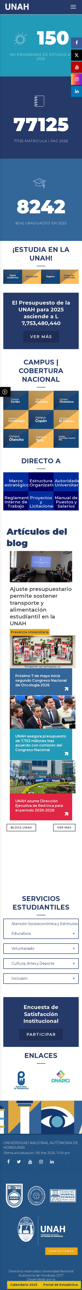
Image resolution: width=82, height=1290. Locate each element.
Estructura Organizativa (41, 505)
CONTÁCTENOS (61, 1251)
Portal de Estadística (60, 1285)
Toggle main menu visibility (74, 4)
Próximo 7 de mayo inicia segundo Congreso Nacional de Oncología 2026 (41, 702)
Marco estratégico (15, 505)
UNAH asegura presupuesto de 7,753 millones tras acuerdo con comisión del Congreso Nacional (40, 765)
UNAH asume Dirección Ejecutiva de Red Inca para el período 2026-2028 (39, 827)
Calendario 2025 (23, 1285)
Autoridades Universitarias (66, 505)
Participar (41, 1056)
